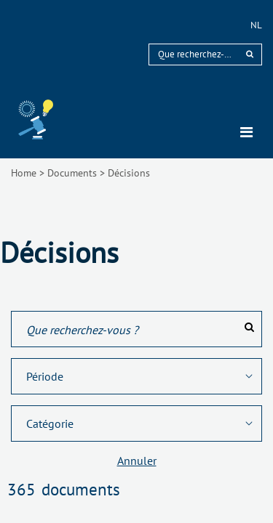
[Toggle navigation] (246, 132)
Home (23, 172)
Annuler (137, 460)
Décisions (129, 172)
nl (256, 25)
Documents (72, 172)
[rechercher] (249, 54)
